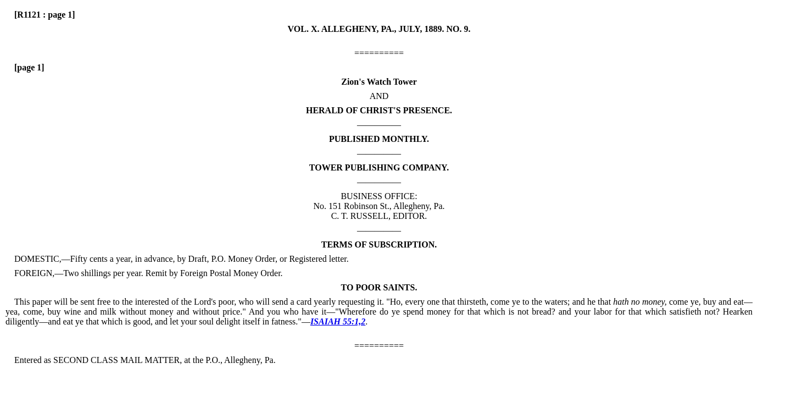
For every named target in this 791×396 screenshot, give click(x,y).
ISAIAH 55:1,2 (337, 321)
